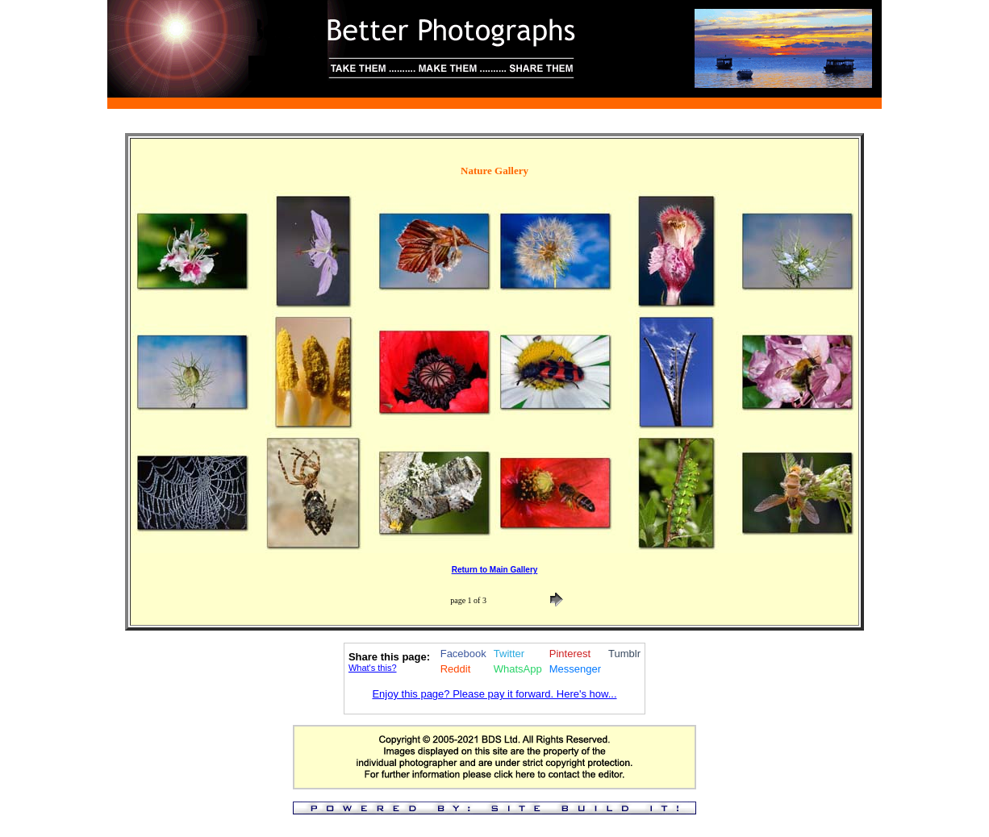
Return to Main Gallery (495, 569)
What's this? (372, 668)
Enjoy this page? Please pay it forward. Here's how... (494, 694)
